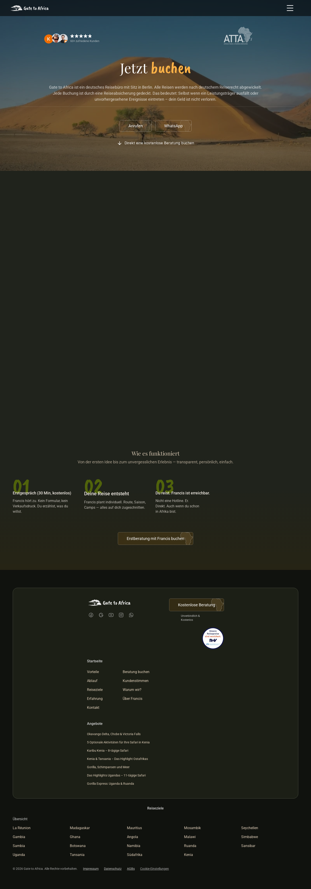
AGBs (131, 868)
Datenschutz (113, 868)
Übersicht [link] (20, 819)
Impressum (91, 868)
